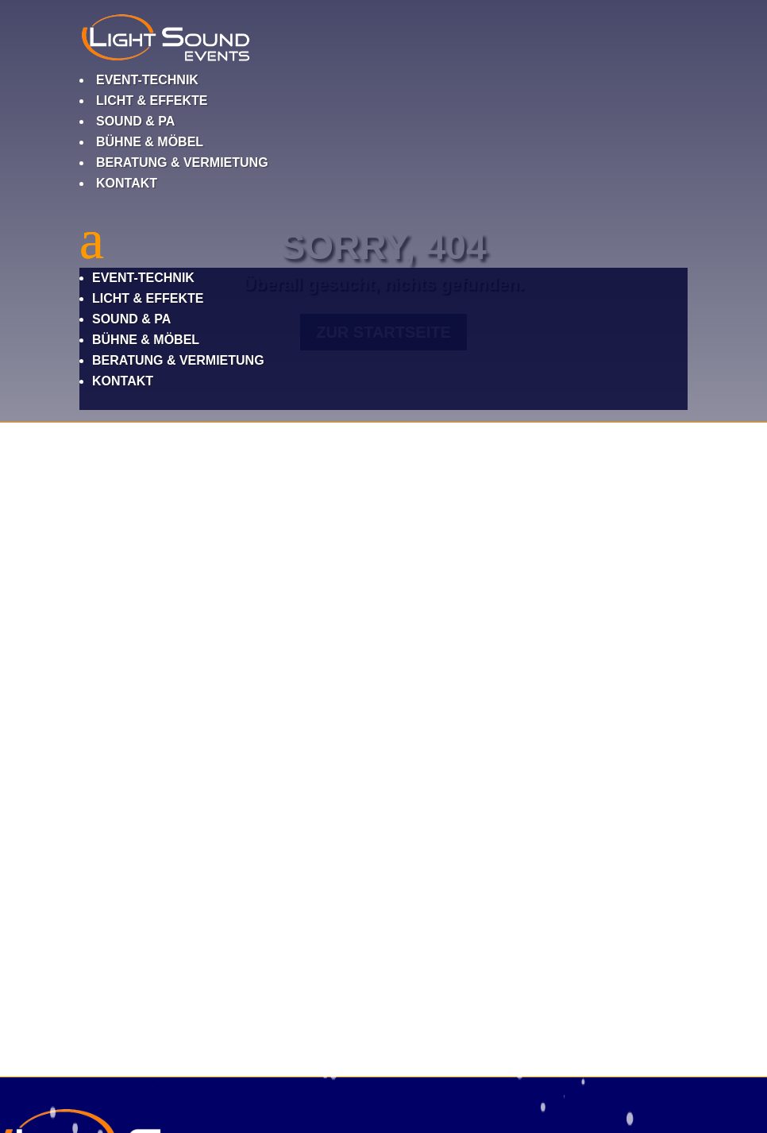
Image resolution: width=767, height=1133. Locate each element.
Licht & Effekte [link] (151, 100)
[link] (165, 59)
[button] (383, 311)
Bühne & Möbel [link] (149, 142)
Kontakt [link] (126, 183)
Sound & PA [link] (135, 121)
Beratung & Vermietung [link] (182, 162)
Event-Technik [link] (147, 80)
